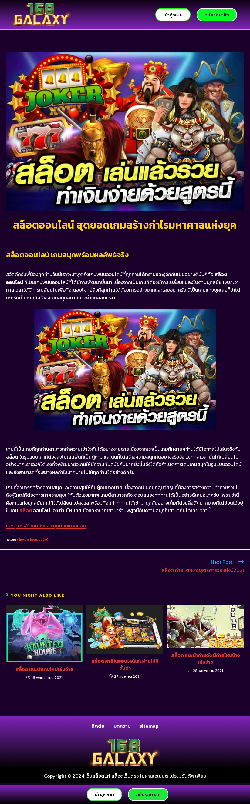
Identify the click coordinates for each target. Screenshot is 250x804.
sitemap (149, 725)
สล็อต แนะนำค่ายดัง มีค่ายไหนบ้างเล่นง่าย (205, 659)
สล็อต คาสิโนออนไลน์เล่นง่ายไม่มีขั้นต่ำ (124, 664)
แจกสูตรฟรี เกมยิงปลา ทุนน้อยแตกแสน (46, 525)
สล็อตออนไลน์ (37, 539)
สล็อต (25, 510)
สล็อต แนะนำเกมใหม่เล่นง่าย (44, 669)
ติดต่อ (97, 725)
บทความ (121, 725)
